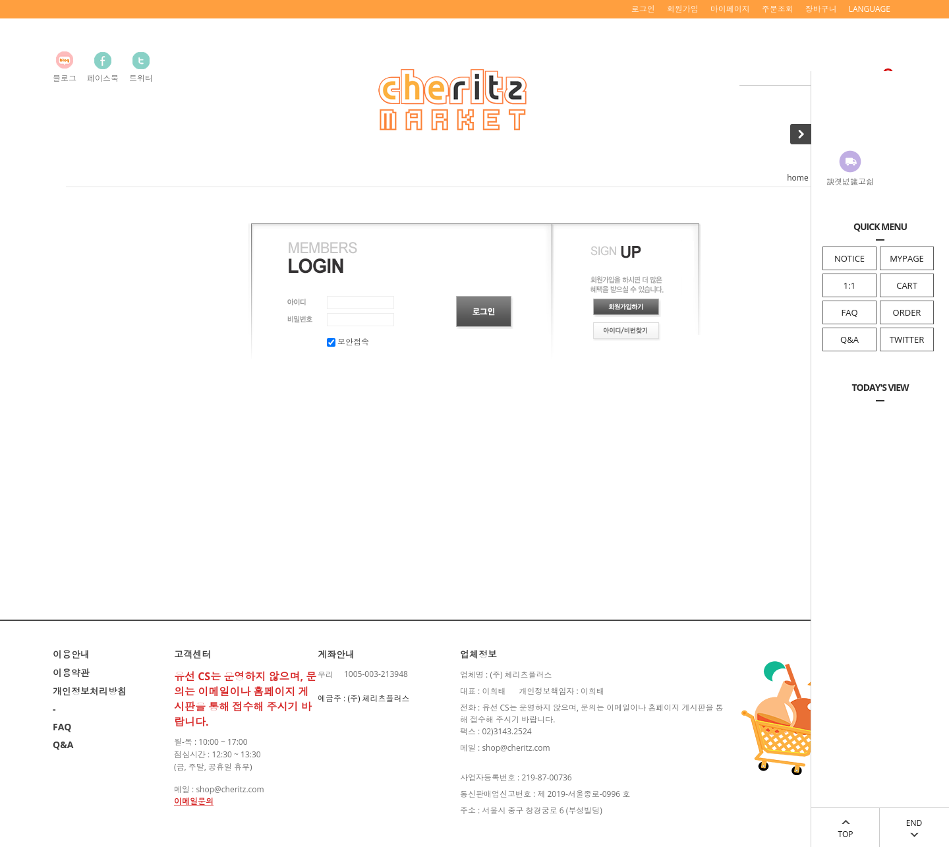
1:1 (849, 285)
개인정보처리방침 (90, 691)
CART (906, 285)
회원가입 (683, 9)
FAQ (849, 312)
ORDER (907, 312)
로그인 (643, 9)
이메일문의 (194, 801)
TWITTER (907, 339)
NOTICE (849, 258)
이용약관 (71, 672)
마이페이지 (730, 9)
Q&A (849, 339)
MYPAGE (907, 258)
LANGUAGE (869, 9)
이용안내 (71, 654)
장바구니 (821, 9)
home (797, 177)
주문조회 (777, 9)
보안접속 (348, 341)
